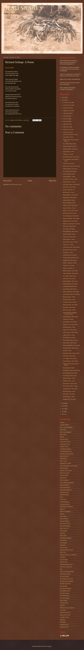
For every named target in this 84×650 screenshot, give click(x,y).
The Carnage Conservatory (66, 578)
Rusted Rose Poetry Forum (66, 550)
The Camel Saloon (64, 576)
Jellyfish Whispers (64, 494)
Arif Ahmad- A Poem (68, 137)
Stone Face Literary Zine (66, 566)
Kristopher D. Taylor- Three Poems (71, 370)
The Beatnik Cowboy (65, 574)
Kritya (61, 497)
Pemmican (62, 533)
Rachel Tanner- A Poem (68, 396)
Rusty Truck (63, 552)
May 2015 (66, 121)
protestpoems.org (64, 624)
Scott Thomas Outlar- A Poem (70, 134)
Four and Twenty (64, 475)
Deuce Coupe (63, 461)
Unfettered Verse (64, 603)
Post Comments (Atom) (16, 184)
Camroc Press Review (65, 441)
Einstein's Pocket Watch (66, 470)
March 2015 (66, 127)
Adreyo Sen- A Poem (68, 154)
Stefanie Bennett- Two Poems (70, 149)
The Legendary (63, 586)
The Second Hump (64, 598)
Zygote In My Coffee (65, 615)
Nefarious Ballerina (64, 521)
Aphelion (62, 422)
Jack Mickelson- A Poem (69, 337)
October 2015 (66, 108)
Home (30, 181)
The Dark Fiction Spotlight (66, 581)
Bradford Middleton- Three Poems (71, 345)
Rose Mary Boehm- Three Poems (71, 157)
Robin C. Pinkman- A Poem (69, 263)
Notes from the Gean (65, 523)
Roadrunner (63, 545)
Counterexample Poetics (66, 451)
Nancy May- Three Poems (69, 187)
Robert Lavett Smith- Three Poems (71, 166)
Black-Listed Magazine (65, 432)
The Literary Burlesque (65, 588)
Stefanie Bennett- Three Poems (70, 348)
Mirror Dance (63, 516)
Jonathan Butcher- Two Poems (70, 284)
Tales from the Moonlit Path (67, 571)
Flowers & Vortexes (65, 473)
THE (61, 569)
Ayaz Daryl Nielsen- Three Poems (71, 184)
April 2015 (66, 124)
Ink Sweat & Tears (64, 492)
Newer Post (7, 181)
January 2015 (66, 132)
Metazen (62, 513)
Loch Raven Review (65, 504)
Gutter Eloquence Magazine (67, 482)
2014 (63, 403)
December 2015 (67, 102)
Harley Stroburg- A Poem (69, 297)
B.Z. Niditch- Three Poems (69, 143)
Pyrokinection (63, 540)
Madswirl (62, 509)
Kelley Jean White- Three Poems (71, 291)
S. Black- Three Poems (68, 163)
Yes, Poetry (63, 610)
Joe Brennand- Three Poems (70, 322)
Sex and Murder (64, 559)
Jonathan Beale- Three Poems (70, 388)
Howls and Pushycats (65, 487)
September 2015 (67, 110)
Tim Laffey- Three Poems (69, 278)
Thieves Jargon (63, 600)
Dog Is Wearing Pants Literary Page (68, 465)
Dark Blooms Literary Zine (66, 453)
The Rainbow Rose (64, 595)
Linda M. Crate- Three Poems (70, 205)
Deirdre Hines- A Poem (68, 151)
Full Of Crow (63, 477)
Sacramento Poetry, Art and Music (68, 554)
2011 (63, 411)
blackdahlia (63, 622)
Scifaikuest (62, 557)
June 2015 (66, 118)
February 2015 (67, 129)
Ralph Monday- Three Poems (70, 221)
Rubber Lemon (63, 547)
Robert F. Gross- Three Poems (70, 210)
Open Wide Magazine (65, 526)
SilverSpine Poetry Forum (66, 564)
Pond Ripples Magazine (66, 538)
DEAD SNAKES (22, 8)
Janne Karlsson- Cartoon (69, 174)
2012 (63, 408)
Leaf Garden (63, 499)
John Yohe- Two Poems (68, 265)
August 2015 (66, 113)
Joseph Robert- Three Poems (70, 286)
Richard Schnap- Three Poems (70, 270)
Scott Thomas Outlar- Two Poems (71, 294)
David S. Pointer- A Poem (69, 310)
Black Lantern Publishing (66, 427)
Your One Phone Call (65, 612)
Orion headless (63, 530)
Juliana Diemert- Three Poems (70, 332)
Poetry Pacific (63, 535)
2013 (63, 406)
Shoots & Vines (64, 562)
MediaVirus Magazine (65, 511)
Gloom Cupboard (64, 480)
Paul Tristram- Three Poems (70, 171)
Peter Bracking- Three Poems (70, 373)
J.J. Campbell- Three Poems (70, 358)
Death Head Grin (64, 456)
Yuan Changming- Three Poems (71, 216)
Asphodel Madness (64, 425)
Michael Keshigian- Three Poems (71, 218)
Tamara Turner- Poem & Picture (71, 257)
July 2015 (65, 116)
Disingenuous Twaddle (65, 463)
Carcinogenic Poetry (65, 444)
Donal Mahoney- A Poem (69, 176)
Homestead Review (64, 485)
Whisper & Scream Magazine (67, 607)
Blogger (49, 646)
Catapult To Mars (64, 446)
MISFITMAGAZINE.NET (66, 506)
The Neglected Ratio (65, 590)
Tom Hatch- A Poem (68, 252)
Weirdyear (62, 605)
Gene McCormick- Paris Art (70, 146)
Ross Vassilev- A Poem (68, 192)
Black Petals (63, 429)
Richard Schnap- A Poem (69, 181)
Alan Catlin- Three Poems (69, 236)
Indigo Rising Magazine (66, 489)
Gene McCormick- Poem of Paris (71, 353)
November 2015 (67, 105)
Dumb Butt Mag (64, 468)
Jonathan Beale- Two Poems (70, 255)
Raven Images (63, 542)
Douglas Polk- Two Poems (69, 399)
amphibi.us (62, 619)
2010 (63, 414)
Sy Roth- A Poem (67, 350)
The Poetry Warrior (64, 593)
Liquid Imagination (64, 501)
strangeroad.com (64, 627)
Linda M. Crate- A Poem (69, 381)
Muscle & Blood (64, 518)
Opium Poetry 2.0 (64, 528)
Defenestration (63, 458)
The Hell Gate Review (65, 583)
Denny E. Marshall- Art (68, 189)
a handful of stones (64, 617)
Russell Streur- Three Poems (70, 383)
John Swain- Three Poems (69, 226)
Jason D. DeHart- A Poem (69, 208)
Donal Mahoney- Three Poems (70, 195)
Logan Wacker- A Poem (69, 335)
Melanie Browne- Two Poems (70, 304)
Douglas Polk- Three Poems (70, 197)
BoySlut (62, 437)
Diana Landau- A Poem (68, 367)
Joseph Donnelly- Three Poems (70, 273)
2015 (63, 100)
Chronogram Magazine (65, 449)
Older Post (52, 181)
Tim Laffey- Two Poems (69, 229)
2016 (63, 97)
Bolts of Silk (63, 434)
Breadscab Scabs (64, 439)
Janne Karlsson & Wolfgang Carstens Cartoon (70, 313)
